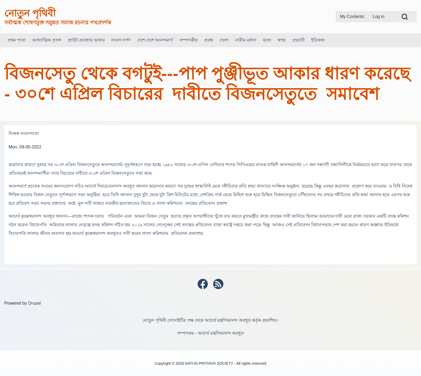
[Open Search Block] (405, 16)
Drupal (34, 303)
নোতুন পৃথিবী (30, 13)
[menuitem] (352, 16)
